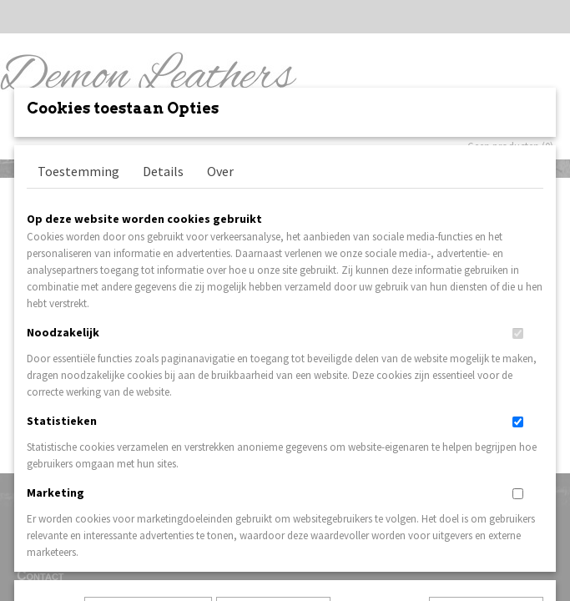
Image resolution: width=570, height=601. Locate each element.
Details (163, 283)
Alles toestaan (380, 504)
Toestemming (78, 283)
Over (220, 283)
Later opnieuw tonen (148, 504)
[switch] (517, 446)
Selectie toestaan (273, 504)
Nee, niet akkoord (486, 504)
